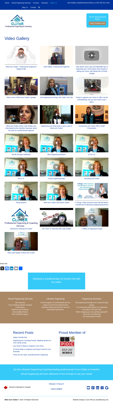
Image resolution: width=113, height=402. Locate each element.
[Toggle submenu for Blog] (27, 7)
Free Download (97, 23)
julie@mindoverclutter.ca (86, 3)
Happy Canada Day (20, 337)
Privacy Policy (56, 384)
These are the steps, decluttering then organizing (30, 355)
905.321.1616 (105, 3)
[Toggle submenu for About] (56, 3)
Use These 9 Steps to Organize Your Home (28, 346)
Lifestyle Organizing (55, 299)
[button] (39, 7)
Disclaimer (56, 389)
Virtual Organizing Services (20, 299)
